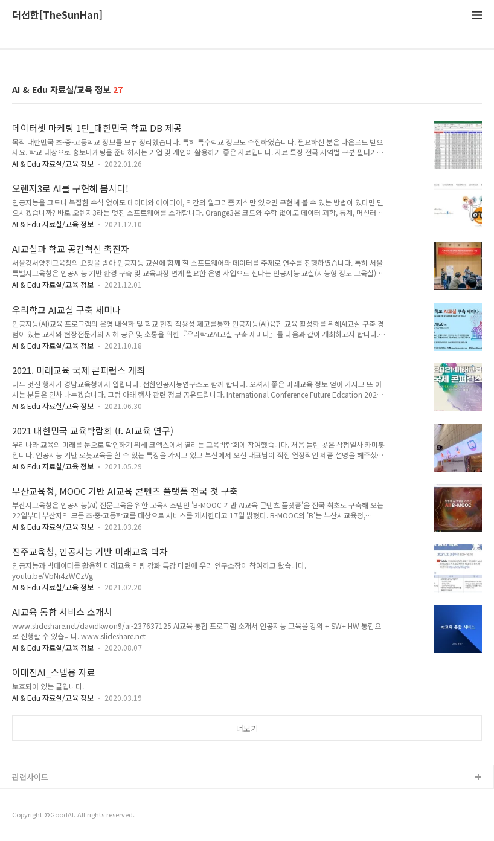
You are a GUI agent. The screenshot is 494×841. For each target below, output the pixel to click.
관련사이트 (30, 776)
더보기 (247, 728)
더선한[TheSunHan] (57, 15)
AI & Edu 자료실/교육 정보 (53, 163)
